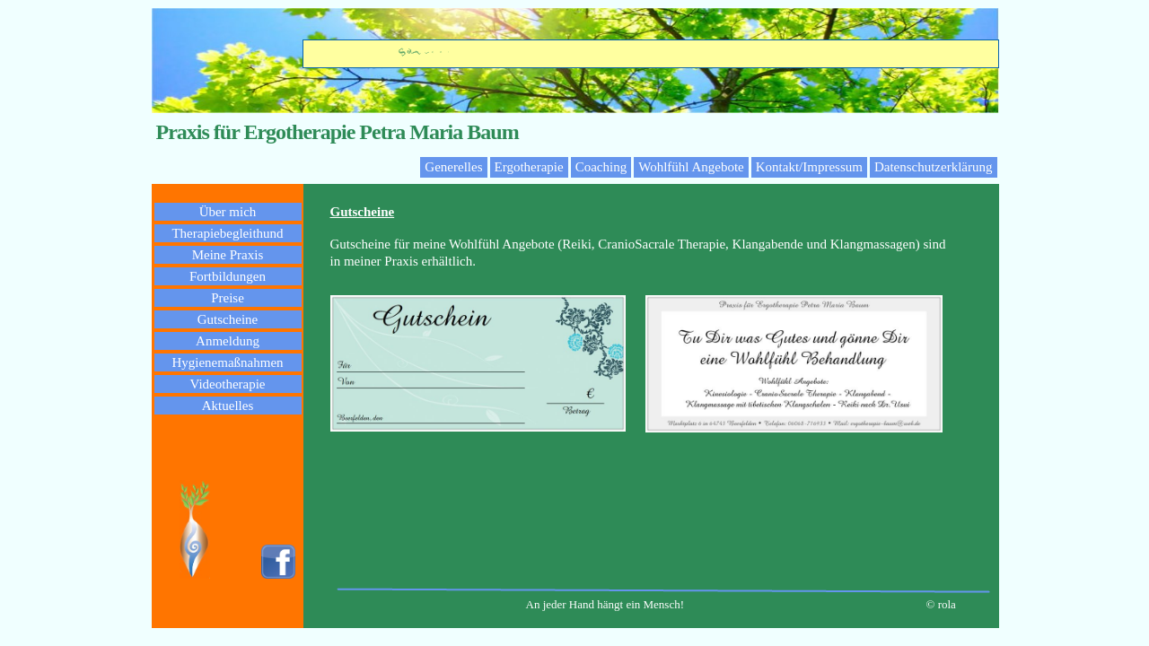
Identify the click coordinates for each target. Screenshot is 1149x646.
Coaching (601, 167)
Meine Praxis (228, 255)
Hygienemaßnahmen (227, 362)
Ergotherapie (529, 167)
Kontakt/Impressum (809, 167)
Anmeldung (227, 341)
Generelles (453, 167)
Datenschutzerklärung (933, 167)
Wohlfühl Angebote (691, 167)
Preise (227, 298)
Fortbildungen (227, 276)
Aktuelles (228, 405)
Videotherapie (227, 384)
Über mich (228, 212)
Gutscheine (227, 319)
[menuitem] (453, 167)
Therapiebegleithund (227, 233)
